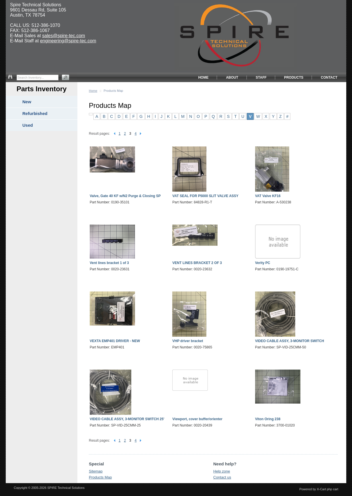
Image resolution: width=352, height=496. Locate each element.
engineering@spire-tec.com (68, 40)
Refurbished (35, 113)
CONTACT (329, 78)
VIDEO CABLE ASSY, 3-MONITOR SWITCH (289, 341)
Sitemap (96, 471)
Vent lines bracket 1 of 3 (109, 263)
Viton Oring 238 (267, 419)
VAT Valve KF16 (268, 196)
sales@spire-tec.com (63, 35)
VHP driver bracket (187, 341)
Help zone (221, 471)
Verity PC (262, 263)
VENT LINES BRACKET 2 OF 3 (197, 263)
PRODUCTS (293, 78)
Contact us (222, 477)
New (26, 101)
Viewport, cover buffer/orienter (197, 419)
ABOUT (232, 78)
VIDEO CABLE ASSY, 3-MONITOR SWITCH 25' (127, 419)
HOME (203, 78)
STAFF (261, 78)
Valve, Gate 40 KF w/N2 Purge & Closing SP (125, 196)
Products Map (100, 477)
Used (27, 125)
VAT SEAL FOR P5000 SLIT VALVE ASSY (205, 196)
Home (93, 90)
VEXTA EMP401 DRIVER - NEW (115, 341)
